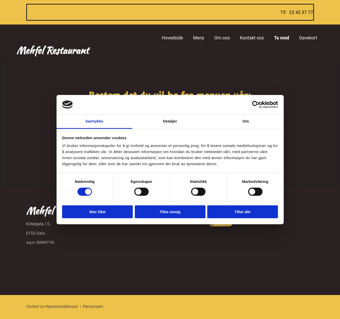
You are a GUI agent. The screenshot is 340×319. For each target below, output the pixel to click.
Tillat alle (242, 212)
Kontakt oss (252, 37)
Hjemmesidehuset (61, 306)
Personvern (93, 306)
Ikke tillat (97, 212)
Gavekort (308, 37)
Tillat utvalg (170, 212)
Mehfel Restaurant (52, 50)
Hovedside (172, 37)
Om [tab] (246, 121)
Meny (198, 37)
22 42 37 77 (301, 12)
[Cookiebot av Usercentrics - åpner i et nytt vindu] (256, 104)
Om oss (222, 37)
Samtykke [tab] (94, 121)
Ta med (281, 37)
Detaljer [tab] (170, 121)
